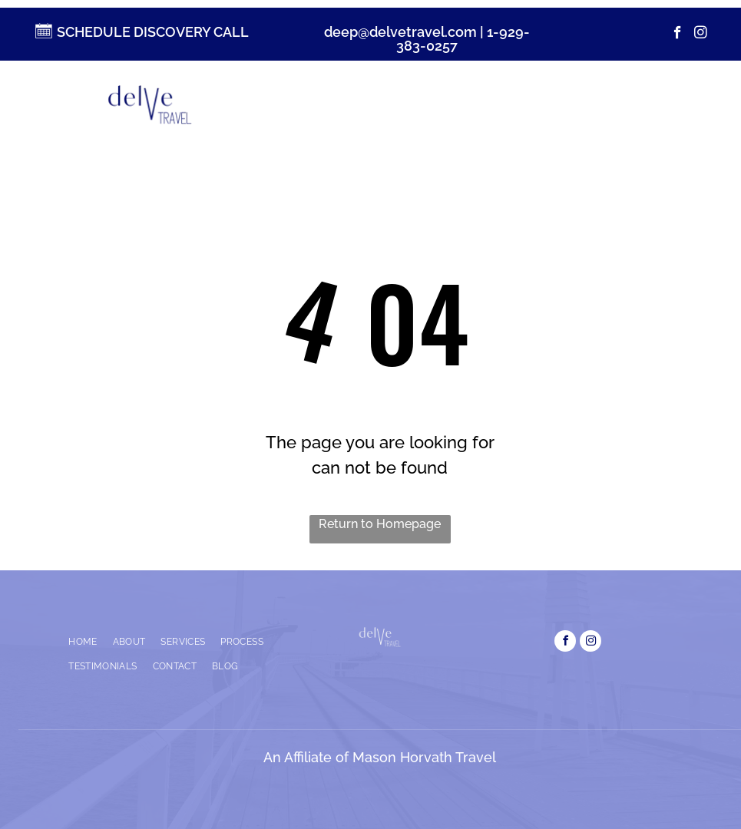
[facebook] (677, 34)
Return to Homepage (380, 524)
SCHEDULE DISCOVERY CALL (153, 32)
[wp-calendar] (43, 37)
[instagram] (700, 34)
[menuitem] (312, 104)
